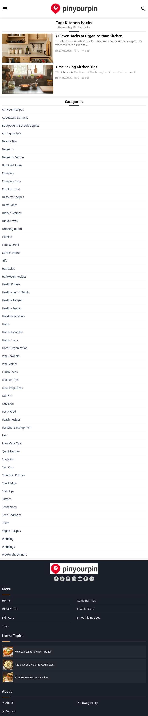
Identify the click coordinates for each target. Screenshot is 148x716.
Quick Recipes (11, 451)
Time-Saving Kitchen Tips (76, 67)
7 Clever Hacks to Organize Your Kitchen (88, 36)
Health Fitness (11, 284)
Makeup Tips (10, 380)
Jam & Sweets (11, 356)
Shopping (8, 459)
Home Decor (10, 340)
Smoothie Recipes (13, 475)
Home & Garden (12, 332)
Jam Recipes (10, 364)
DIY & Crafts (10, 221)
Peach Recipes (11, 419)
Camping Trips (11, 181)
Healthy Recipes (12, 300)
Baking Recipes (12, 133)
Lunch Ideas (10, 372)
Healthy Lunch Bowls (15, 292)
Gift (4, 260)
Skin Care (8, 467)
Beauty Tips (9, 141)
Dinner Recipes (12, 213)
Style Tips (8, 491)
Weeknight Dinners (14, 554)
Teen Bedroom (11, 515)
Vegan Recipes (11, 531)
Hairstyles (8, 268)
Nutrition (8, 403)
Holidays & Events (13, 316)
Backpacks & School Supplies (20, 125)
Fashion (7, 237)
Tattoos (6, 499)
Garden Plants (11, 252)
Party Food (9, 411)
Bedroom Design (13, 157)
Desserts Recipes (13, 197)
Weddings (8, 547)
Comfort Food (11, 189)
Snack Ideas (9, 483)
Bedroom (8, 149)
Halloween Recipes (14, 276)
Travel (6, 523)
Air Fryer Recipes (13, 109)
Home (61, 27)
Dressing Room (12, 229)
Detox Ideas (9, 205)
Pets (5, 435)
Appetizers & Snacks (15, 117)
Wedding (8, 539)
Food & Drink (10, 245)
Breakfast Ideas (12, 165)
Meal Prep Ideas (12, 388)
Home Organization (15, 348)
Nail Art (7, 396)
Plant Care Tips (11, 443)
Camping (8, 173)
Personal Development (16, 427)
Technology (9, 507)
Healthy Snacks (12, 308)
